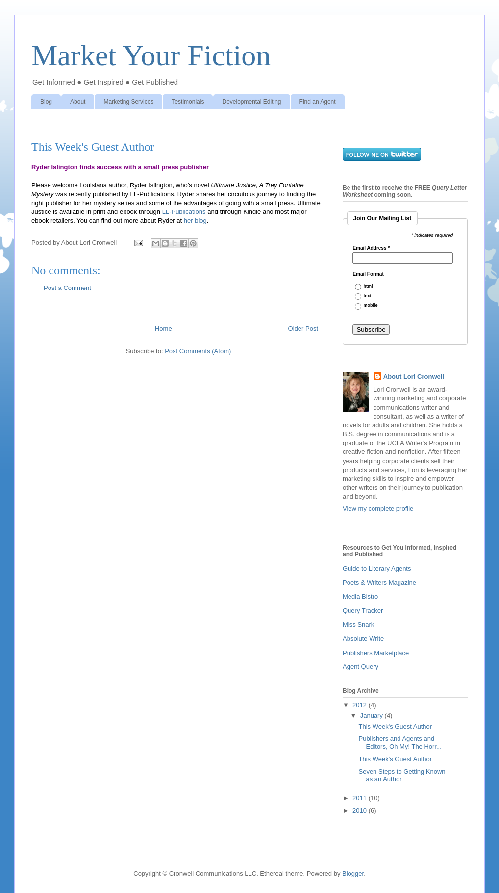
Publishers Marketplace (376, 653)
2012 (360, 705)
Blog (46, 101)
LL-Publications (184, 211)
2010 (360, 810)
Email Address (371, 248)
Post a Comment (67, 287)
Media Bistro (360, 596)
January (372, 715)
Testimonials (188, 101)
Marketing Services (128, 101)
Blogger (353, 873)
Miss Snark (358, 624)
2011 (360, 798)
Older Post (303, 328)
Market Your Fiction (151, 55)
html (368, 286)
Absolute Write (363, 638)
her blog (195, 220)
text (368, 296)
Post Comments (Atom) (198, 351)
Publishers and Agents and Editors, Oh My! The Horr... (399, 742)
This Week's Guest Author (395, 726)
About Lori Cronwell (413, 376)
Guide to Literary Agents (377, 568)
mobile (371, 305)
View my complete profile (378, 508)
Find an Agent (317, 101)
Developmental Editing (251, 101)
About (77, 101)
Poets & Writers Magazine (379, 582)
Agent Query (360, 666)
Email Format (367, 274)
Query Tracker (363, 610)
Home (163, 328)
